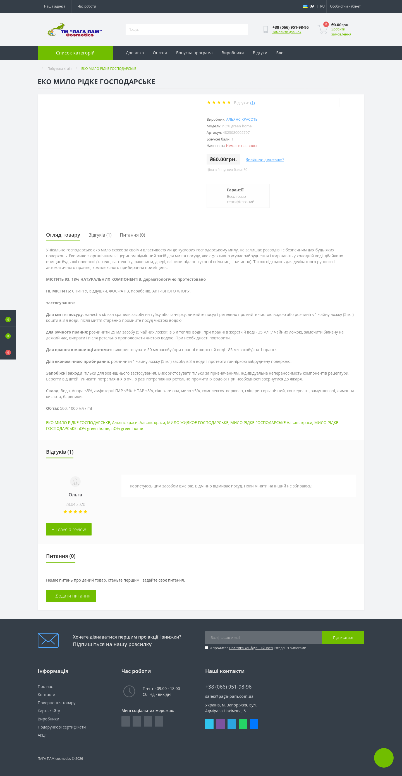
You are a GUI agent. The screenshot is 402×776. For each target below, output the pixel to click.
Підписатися (343, 637)
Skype (209, 724)
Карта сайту (49, 710)
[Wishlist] (345, 102)
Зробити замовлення (341, 32)
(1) (252, 102)
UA (312, 6)
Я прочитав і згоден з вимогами (258, 648)
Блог (280, 52)
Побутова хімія (59, 68)
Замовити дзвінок (286, 32)
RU (322, 6)
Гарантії (235, 189)
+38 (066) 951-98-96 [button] (228, 687)
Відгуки (260, 52)
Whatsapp (243, 724)
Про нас (45, 686)
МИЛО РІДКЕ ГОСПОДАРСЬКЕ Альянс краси (271, 422)
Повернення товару (56, 702)
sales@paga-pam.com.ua (229, 696)
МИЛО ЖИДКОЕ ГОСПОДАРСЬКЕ (197, 422)
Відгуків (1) (100, 235)
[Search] (244, 29)
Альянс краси (125, 422)
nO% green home (127, 428)
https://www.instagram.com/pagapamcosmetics (137, 721)
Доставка (135, 52)
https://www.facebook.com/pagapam (125, 721)
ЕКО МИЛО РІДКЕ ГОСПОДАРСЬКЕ (78, 422)
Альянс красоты (242, 119)
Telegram (232, 724)
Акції (42, 735)
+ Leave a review (69, 529)
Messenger (254, 724)
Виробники (233, 52)
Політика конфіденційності (251, 648)
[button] (8, 351)
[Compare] (358, 102)
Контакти (46, 694)
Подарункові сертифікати (62, 727)
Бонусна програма (194, 52)
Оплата (160, 52)
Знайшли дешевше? (265, 159)
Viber (220, 724)
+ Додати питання (71, 596)
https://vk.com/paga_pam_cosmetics (148, 721)
